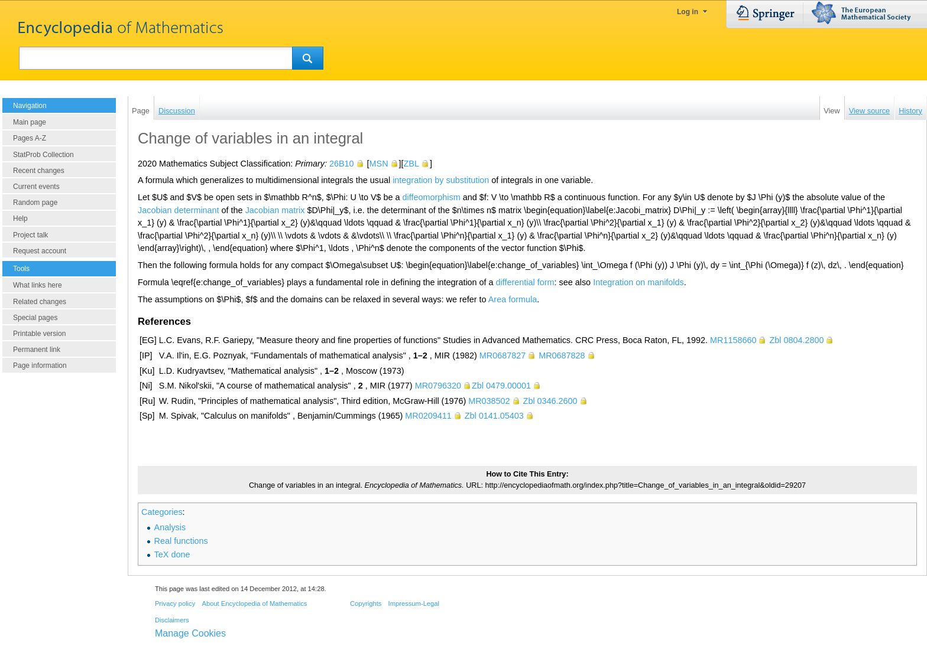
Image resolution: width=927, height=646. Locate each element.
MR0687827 (502, 355)
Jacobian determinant (178, 210)
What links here (37, 285)
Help (20, 218)
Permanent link (36, 349)
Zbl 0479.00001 (501, 385)
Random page (35, 202)
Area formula (512, 299)
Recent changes (38, 171)
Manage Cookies (190, 633)
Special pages (35, 318)
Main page (29, 122)
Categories (162, 512)
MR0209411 (428, 415)
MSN (378, 163)
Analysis (170, 527)
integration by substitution (441, 180)
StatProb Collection (43, 155)
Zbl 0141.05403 (494, 415)
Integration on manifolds (638, 282)
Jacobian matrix (275, 210)
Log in (687, 12)
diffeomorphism (432, 197)
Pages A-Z (29, 138)
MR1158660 (733, 340)
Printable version (39, 333)
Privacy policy (175, 603)
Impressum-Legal (413, 603)
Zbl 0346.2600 (550, 401)
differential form (525, 282)
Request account (39, 251)
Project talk (30, 235)
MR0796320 (438, 385)
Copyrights (365, 603)
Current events (36, 186)
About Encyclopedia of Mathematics (254, 603)
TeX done (172, 554)
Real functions (181, 541)
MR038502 (489, 401)
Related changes (39, 302)
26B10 (341, 163)
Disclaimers (172, 620)
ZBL (411, 163)
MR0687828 (562, 355)
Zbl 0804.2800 (796, 340)
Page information (40, 365)
